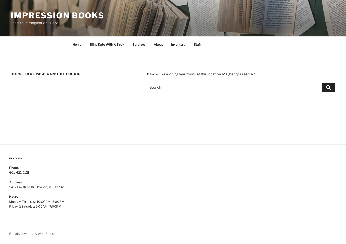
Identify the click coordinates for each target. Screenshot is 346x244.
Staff (197, 44)
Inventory (178, 44)
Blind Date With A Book (107, 44)
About (158, 44)
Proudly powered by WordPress (31, 233)
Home (77, 44)
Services (139, 44)
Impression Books (57, 15)
